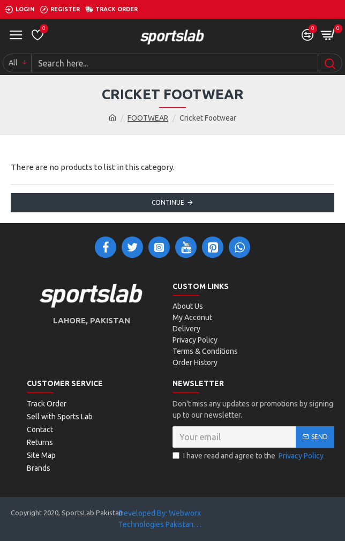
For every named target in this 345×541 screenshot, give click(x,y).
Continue (168, 202)
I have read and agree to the (248, 456)
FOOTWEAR (148, 118)
